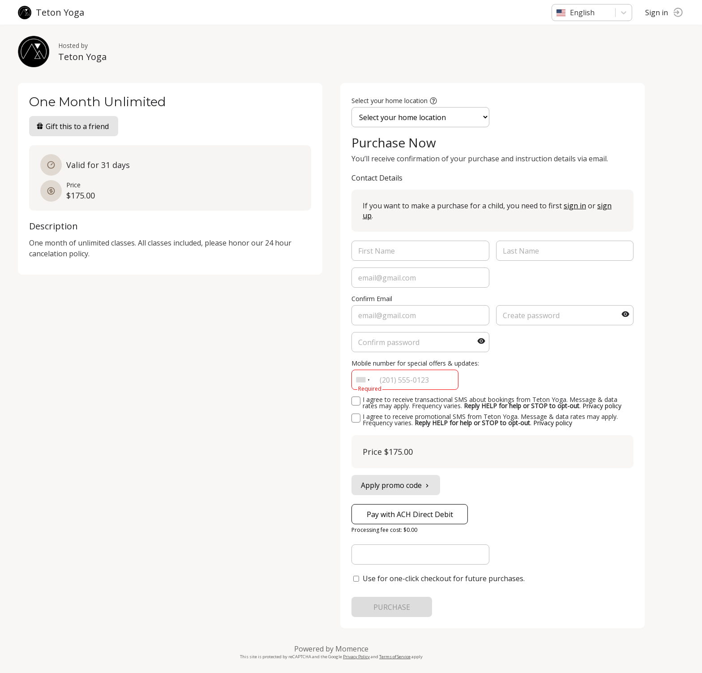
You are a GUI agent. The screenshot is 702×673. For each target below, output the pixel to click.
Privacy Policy (356, 657)
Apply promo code (396, 485)
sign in (575, 206)
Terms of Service (395, 657)
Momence (351, 649)
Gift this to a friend (72, 126)
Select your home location (389, 100)
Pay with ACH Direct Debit (410, 514)
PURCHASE (391, 607)
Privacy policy (601, 405)
